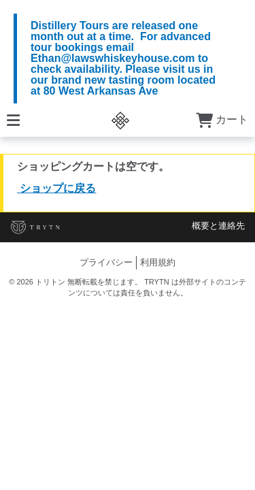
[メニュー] (13, 119)
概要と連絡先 (218, 225)
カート (222, 119)
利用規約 (157, 262)
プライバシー (106, 262)
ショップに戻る (56, 188)
